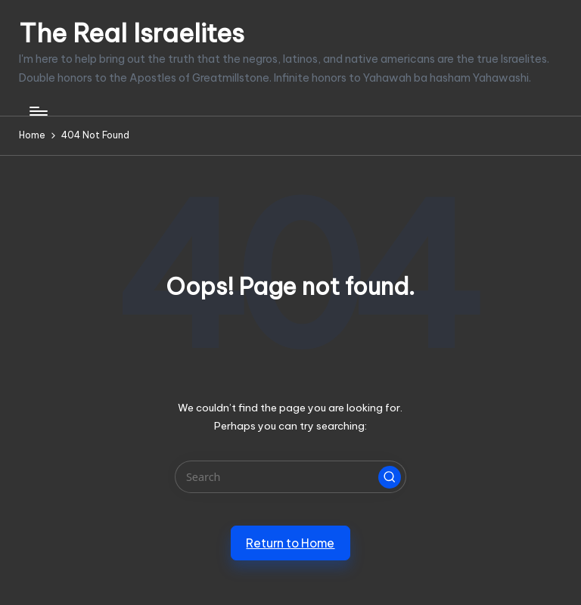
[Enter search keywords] (290, 477)
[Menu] (37, 111)
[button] (389, 477)
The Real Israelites (131, 33)
